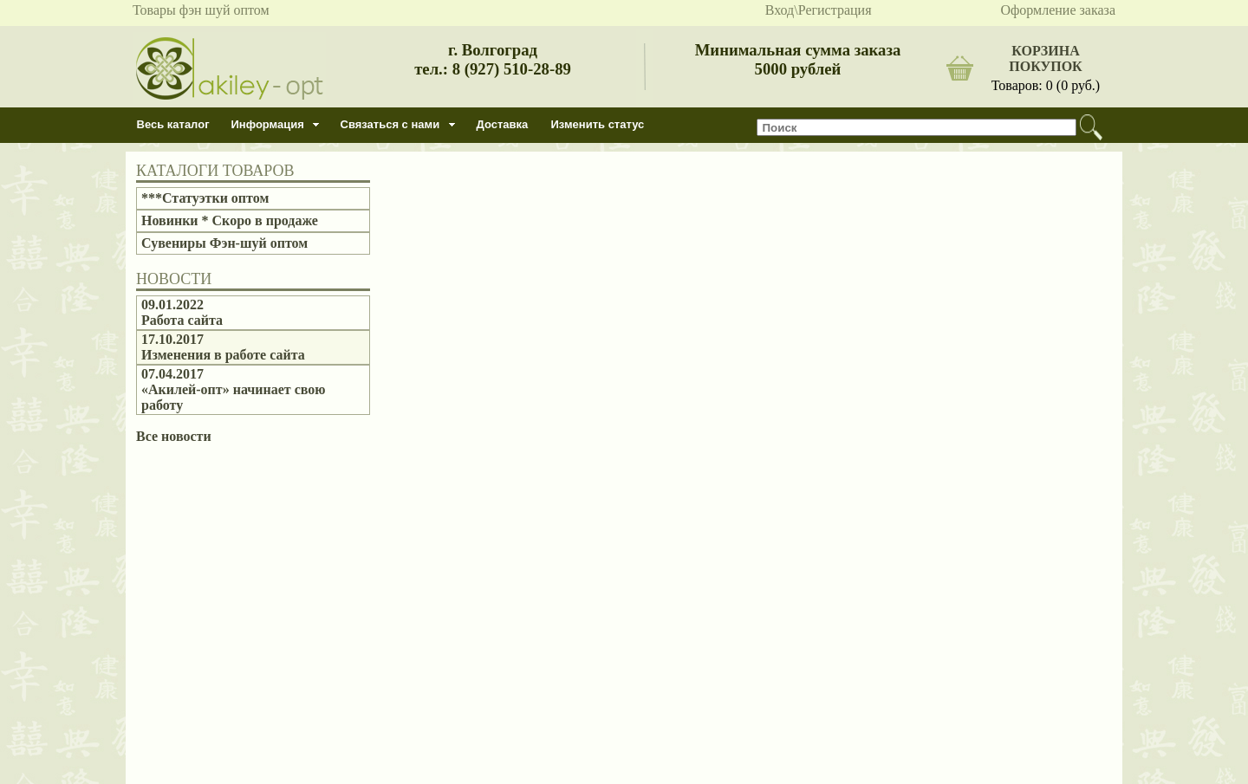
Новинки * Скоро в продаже (229, 220)
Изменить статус (598, 124)
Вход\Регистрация (818, 10)
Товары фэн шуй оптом (201, 10)
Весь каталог (173, 124)
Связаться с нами (390, 124)
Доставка (503, 124)
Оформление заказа (1057, 10)
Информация (267, 124)
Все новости (173, 436)
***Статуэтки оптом (205, 198)
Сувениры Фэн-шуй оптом (224, 243)
